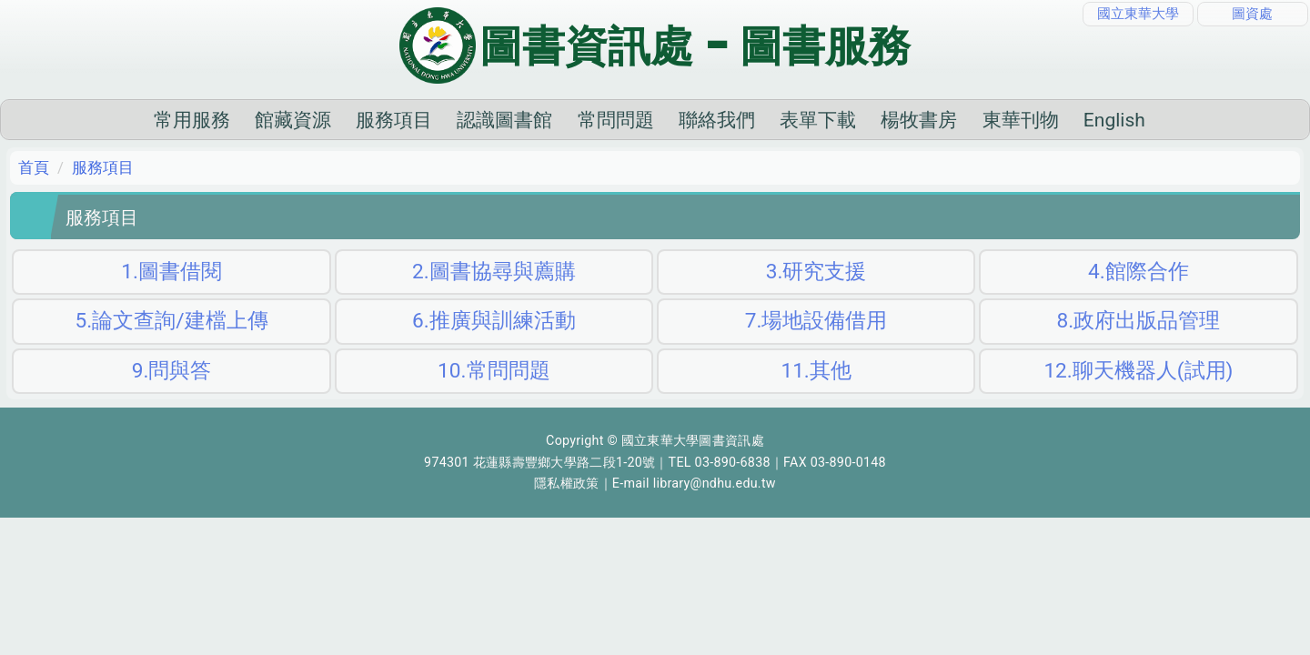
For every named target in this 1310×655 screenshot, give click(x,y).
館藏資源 (202, 148)
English (1023, 148)
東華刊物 (930, 148)
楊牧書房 (829, 148)
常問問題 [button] (525, 148)
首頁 (33, 195)
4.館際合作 (1138, 299)
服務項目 (304, 148)
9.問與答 (172, 399)
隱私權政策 (566, 512)
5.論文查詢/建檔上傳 (172, 350)
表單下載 (728, 148)
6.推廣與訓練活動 (494, 350)
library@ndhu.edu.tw (714, 512)
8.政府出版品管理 (1139, 350)
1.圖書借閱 (171, 299)
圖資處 (1252, 13)
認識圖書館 (414, 148)
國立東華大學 (1138, 13)
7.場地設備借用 (816, 350)
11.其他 (816, 399)
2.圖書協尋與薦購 (494, 299)
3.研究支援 (816, 299)
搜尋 (1237, 148)
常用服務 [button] (101, 148)
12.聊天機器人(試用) (1138, 399)
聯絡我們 (626, 148)
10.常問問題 (493, 399)
